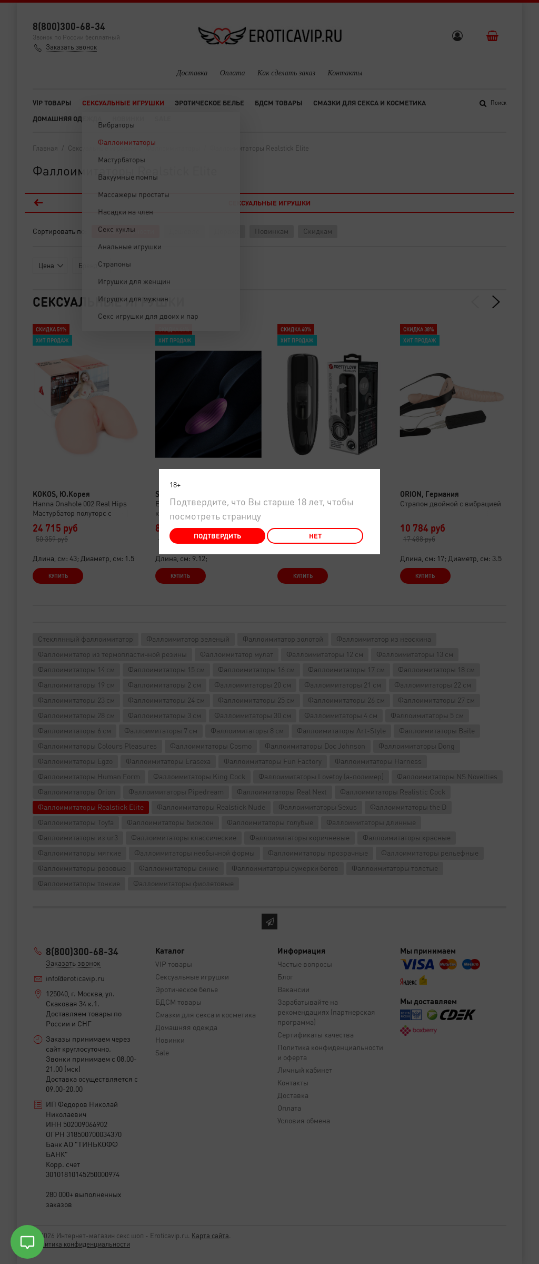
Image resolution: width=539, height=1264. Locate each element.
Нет (315, 535)
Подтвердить (217, 535)
